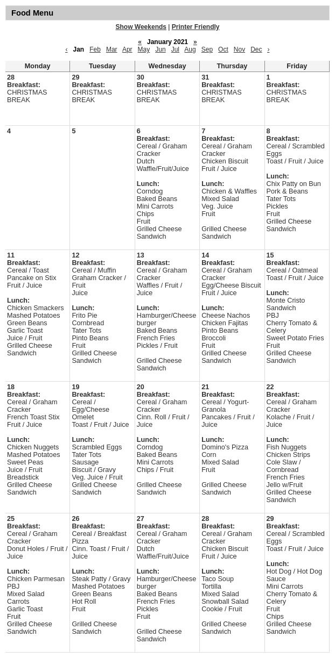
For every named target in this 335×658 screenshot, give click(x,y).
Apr (127, 49)
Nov (239, 49)
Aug (190, 49)
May (144, 49)
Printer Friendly (196, 27)
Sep (207, 49)
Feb (95, 49)
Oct (223, 49)
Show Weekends (141, 27)
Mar (111, 49)
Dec (256, 49)
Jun (160, 49)
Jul (175, 49)
